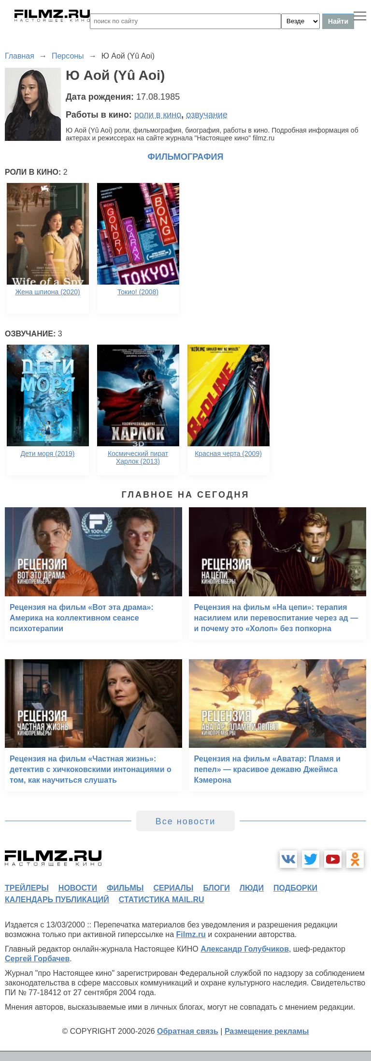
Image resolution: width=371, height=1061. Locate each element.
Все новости (186, 821)
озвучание (207, 115)
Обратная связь (187, 1031)
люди (252, 888)
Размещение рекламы (267, 1031)
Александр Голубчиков (244, 949)
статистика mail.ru (161, 899)
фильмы (125, 888)
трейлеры (27, 888)
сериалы (173, 888)
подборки (295, 888)
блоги (216, 888)
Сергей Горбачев (37, 959)
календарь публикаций (57, 899)
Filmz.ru (191, 934)
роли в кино (158, 115)
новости (77, 888)
